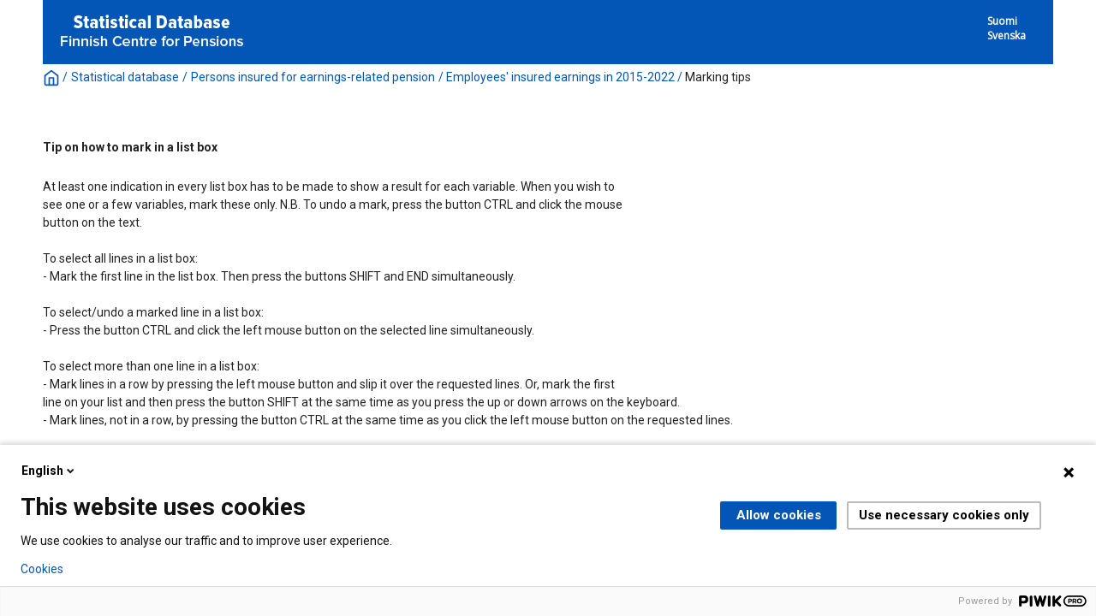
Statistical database (125, 77)
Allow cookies (778, 515)
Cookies (42, 569)
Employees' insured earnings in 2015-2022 (560, 77)
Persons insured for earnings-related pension (313, 77)
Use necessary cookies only (944, 515)
